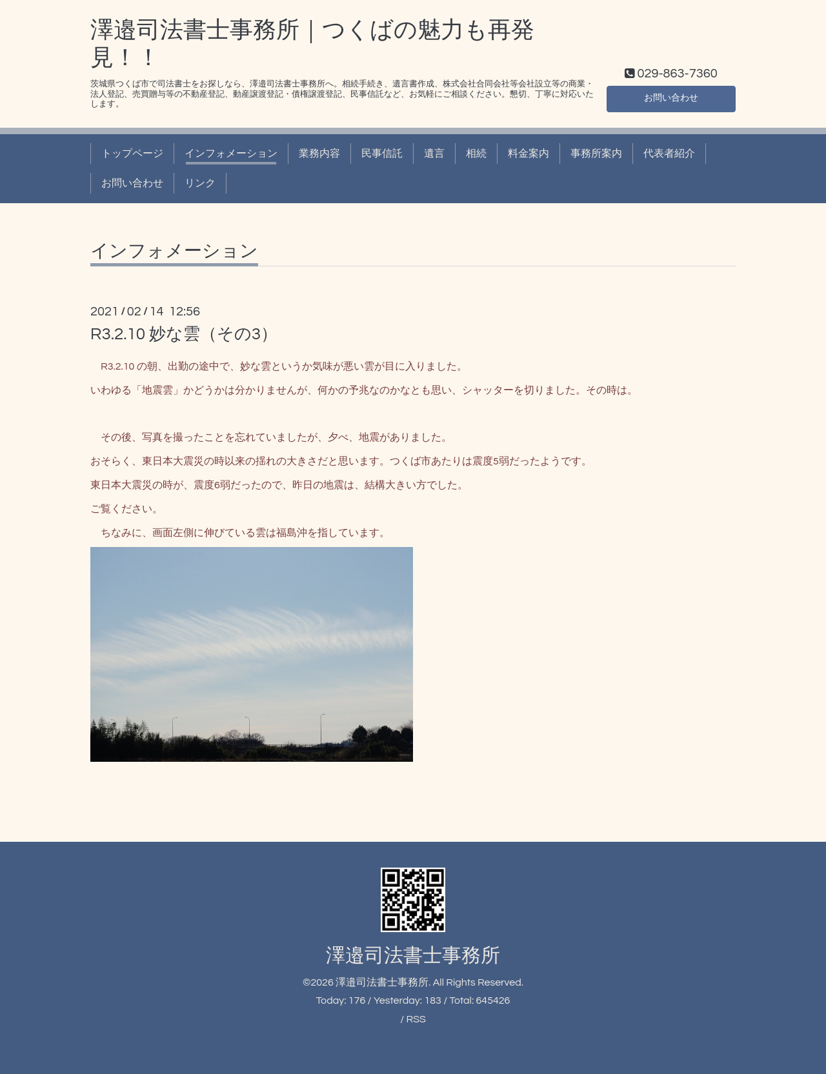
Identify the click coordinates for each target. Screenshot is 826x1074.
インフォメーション (231, 153)
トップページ (132, 153)
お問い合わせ (671, 97)
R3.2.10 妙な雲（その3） (183, 334)
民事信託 (382, 153)
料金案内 (528, 153)
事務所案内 (596, 153)
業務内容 (319, 153)
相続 (476, 153)
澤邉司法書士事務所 (413, 956)
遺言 (434, 153)
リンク (200, 183)
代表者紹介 (669, 153)
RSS (415, 1019)
